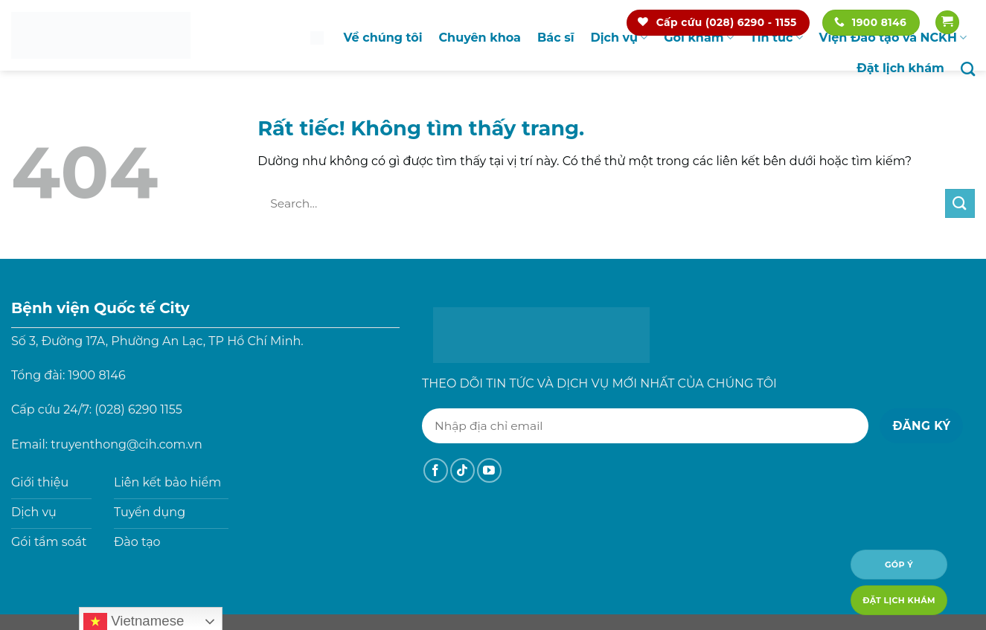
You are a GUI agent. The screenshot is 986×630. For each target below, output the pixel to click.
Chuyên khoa (480, 37)
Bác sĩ (555, 37)
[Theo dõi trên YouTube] (489, 470)
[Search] (968, 69)
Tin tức (776, 37)
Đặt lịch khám (900, 68)
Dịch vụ (618, 37)
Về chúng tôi (383, 37)
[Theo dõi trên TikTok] (462, 470)
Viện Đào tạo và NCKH (893, 37)
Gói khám (699, 37)
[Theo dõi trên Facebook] (435, 470)
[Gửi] (960, 203)
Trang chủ (317, 37)
